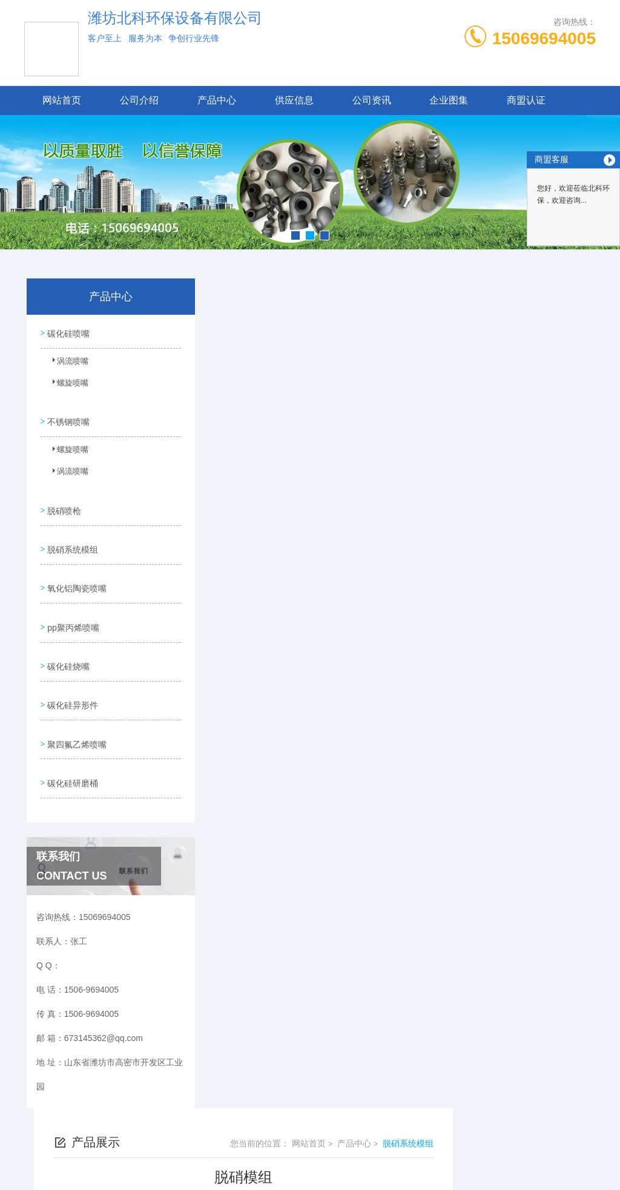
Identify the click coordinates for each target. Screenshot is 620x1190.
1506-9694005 (240, 1112)
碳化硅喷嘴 (67, 332)
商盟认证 (526, 100)
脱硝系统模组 (71, 534)
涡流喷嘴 (66, 363)
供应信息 (294, 100)
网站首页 (61, 100)
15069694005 (544, 38)
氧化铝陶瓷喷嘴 (75, 569)
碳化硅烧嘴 (67, 638)
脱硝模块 (257, 835)
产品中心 (216, 100)
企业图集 (448, 100)
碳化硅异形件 (71, 672)
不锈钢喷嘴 (67, 416)
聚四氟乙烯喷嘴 (75, 707)
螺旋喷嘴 (66, 385)
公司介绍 (139, 100)
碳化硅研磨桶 (71, 741)
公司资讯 (371, 100)
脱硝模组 (257, 814)
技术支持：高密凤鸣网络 (310, 1170)
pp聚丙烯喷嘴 (72, 603)
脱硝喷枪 (63, 500)
